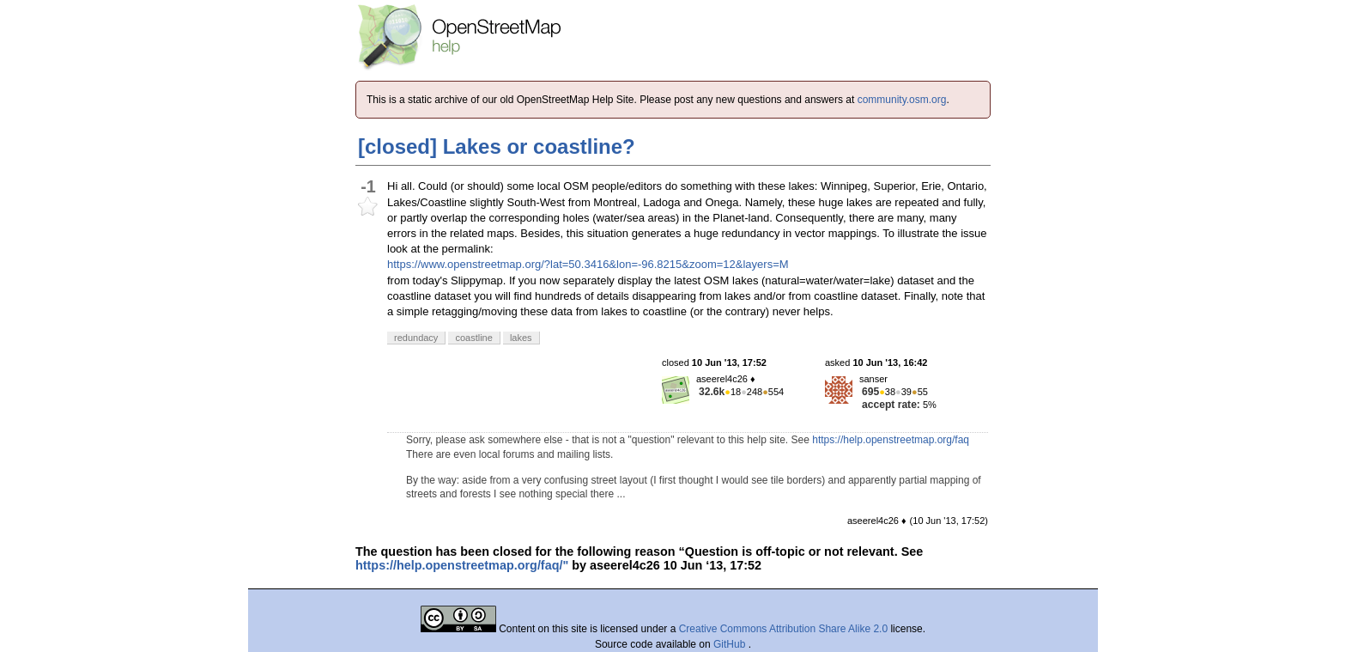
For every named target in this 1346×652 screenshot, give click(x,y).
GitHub (731, 644)
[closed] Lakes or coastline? (496, 146)
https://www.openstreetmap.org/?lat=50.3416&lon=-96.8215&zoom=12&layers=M (588, 264)
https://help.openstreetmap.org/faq (890, 440)
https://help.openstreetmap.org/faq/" (461, 565)
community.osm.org (902, 100)
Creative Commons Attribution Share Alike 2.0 (783, 629)
